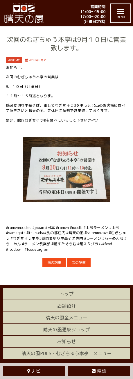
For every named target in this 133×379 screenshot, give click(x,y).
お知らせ (66, 341)
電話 (101, 371)
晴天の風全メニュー (66, 317)
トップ (66, 294)
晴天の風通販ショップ (66, 329)
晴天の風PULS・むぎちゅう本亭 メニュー (66, 353)
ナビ (36, 371)
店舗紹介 (66, 306)
